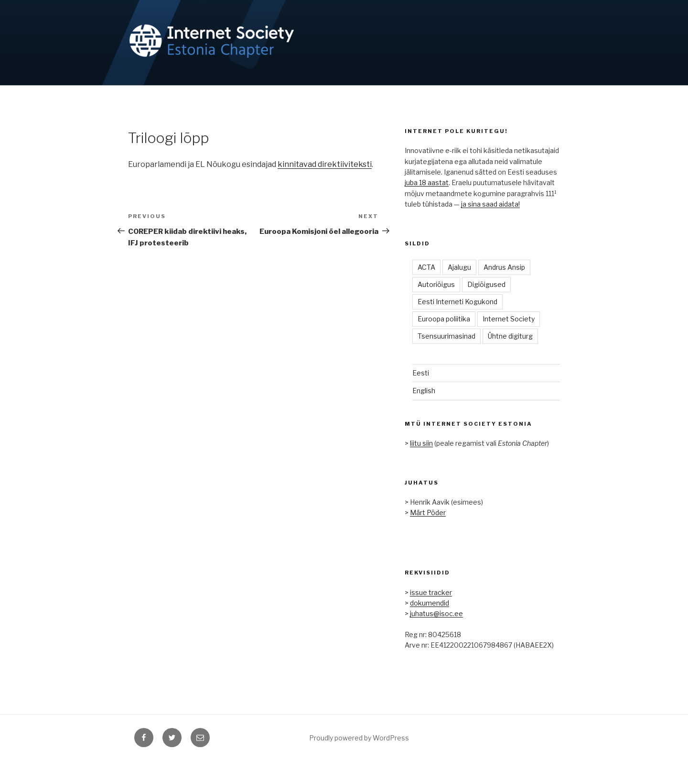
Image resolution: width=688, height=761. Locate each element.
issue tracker (431, 592)
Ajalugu (459, 267)
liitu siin (421, 443)
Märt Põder (428, 512)
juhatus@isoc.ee (436, 613)
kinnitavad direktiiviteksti (325, 164)
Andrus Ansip (504, 267)
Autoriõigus (436, 284)
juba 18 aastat (427, 182)
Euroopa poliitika (444, 319)
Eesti (420, 373)
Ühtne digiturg (510, 336)
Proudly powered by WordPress (359, 738)
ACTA (426, 267)
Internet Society (509, 319)
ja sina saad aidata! (490, 204)
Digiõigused (486, 284)
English (423, 390)
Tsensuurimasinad (446, 336)
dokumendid (429, 603)
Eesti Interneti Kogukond (457, 302)
